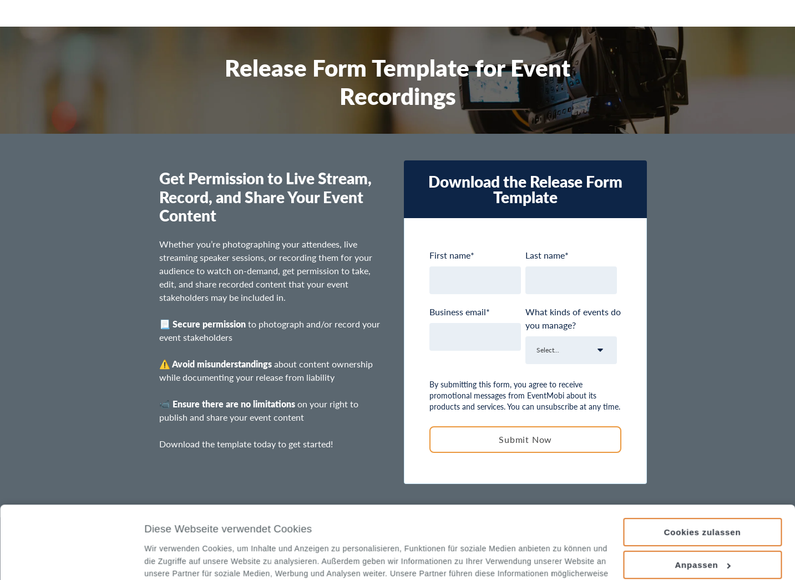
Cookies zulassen (702, 463)
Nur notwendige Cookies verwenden (702, 533)
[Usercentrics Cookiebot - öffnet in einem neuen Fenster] (71, 558)
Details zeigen (171, 558)
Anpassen (703, 496)
